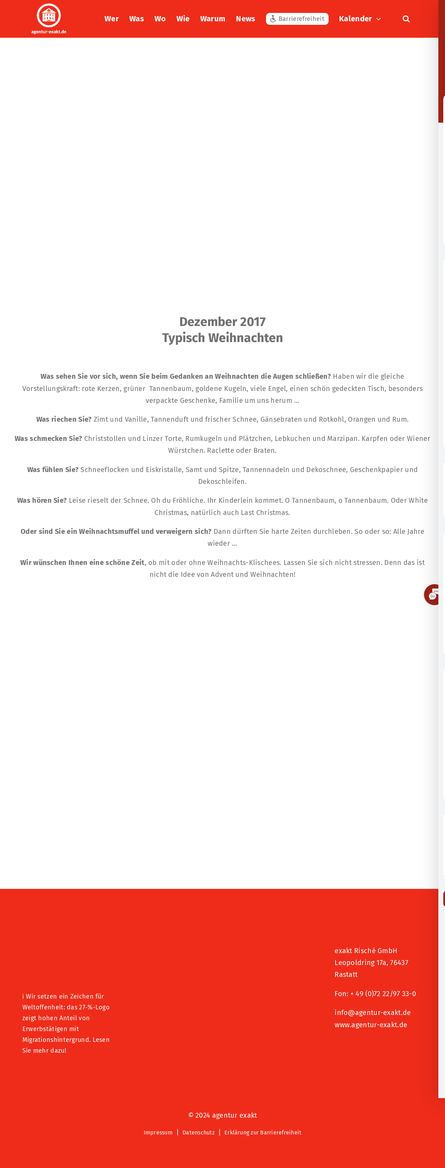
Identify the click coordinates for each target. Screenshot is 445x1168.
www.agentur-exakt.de (371, 1025)
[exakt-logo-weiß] (48, 7)
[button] (406, 19)
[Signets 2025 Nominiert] (369, 1048)
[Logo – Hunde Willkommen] (57, 1073)
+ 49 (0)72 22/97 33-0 (383, 993)
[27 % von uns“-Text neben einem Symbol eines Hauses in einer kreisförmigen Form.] (66, 941)
